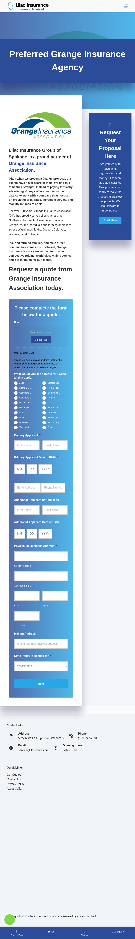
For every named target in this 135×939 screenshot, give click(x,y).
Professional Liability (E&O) (56, 412)
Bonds (22, 417)
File (16, 322)
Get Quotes (14, 774)
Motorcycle (24, 407)
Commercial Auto (27, 398)
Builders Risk (54, 417)
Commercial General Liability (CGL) (27, 393)
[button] (110, 220)
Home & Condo (26, 388)
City (16, 605)
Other (50, 427)
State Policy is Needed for (32, 655)
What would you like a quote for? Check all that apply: (40, 375)
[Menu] (126, 6)
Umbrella (23, 412)
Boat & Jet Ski (55, 407)
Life (49, 402)
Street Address (22, 565)
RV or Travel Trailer (27, 402)
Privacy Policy (15, 783)
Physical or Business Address (35, 545)
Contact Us (14, 779)
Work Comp (53, 422)
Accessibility (14, 788)
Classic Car (53, 383)
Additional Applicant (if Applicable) (37, 499)
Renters (51, 398)
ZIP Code (19, 625)
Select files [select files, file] (41, 339)
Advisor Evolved (86, 916)
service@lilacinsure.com (33, 750)
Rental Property (55, 388)
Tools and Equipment (27, 427)
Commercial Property (56, 393)
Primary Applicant (27, 435)
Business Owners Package (27, 422)
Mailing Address (25, 633)
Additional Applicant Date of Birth (36, 522)
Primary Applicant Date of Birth (36, 457)
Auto (21, 383)
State (46, 605)
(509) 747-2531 (87, 738)
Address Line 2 (22, 585)
